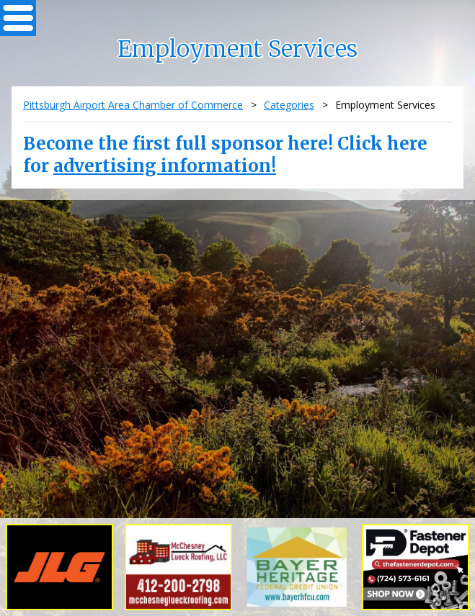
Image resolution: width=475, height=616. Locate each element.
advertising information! (164, 166)
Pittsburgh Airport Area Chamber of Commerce (133, 105)
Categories (289, 105)
